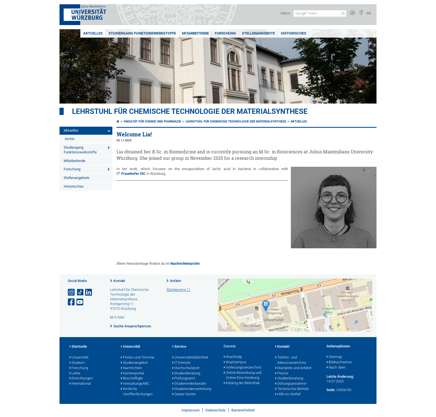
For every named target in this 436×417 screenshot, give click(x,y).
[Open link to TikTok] (80, 292)
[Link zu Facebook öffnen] (72, 302)
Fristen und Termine (137, 357)
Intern (285, 13)
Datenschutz (215, 410)
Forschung (225, 33)
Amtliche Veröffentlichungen (137, 392)
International (80, 383)
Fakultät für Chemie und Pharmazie (152, 121)
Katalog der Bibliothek (242, 383)
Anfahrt (175, 281)
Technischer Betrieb (292, 389)
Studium (77, 363)
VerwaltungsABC (135, 383)
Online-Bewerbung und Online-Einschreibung (242, 376)
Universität (78, 357)
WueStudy (233, 357)
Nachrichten (131, 368)
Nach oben (336, 367)
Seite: (330, 390)
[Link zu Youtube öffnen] (80, 302)
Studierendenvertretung (191, 389)
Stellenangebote (258, 33)
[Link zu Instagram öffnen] (72, 292)
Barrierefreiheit (243, 410)
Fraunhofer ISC (133, 173)
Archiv (70, 139)
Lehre (74, 373)
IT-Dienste (181, 363)
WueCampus (235, 362)
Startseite (78, 346)
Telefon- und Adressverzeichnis (290, 360)
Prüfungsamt (183, 378)
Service (179, 346)
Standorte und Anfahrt (293, 368)
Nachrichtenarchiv (185, 263)
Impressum (191, 410)
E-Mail (119, 317)
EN (368, 13)
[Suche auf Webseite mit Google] (320, 13)
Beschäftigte (132, 378)
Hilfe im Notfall (288, 394)
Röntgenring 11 (178, 290)
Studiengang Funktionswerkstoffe (142, 33)
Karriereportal (132, 373)
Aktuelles (93, 33)
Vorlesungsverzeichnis (242, 367)
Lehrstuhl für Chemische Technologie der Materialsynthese (190, 111)
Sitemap (334, 357)
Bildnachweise (339, 362)
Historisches (293, 33)
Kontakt (119, 281)
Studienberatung (186, 373)
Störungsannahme (290, 383)
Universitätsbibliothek (190, 357)
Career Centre (184, 394)
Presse (281, 373)
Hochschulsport (185, 368)
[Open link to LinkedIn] (89, 292)
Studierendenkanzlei (189, 383)
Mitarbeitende (195, 33)
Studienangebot (134, 363)
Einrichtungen (81, 378)
